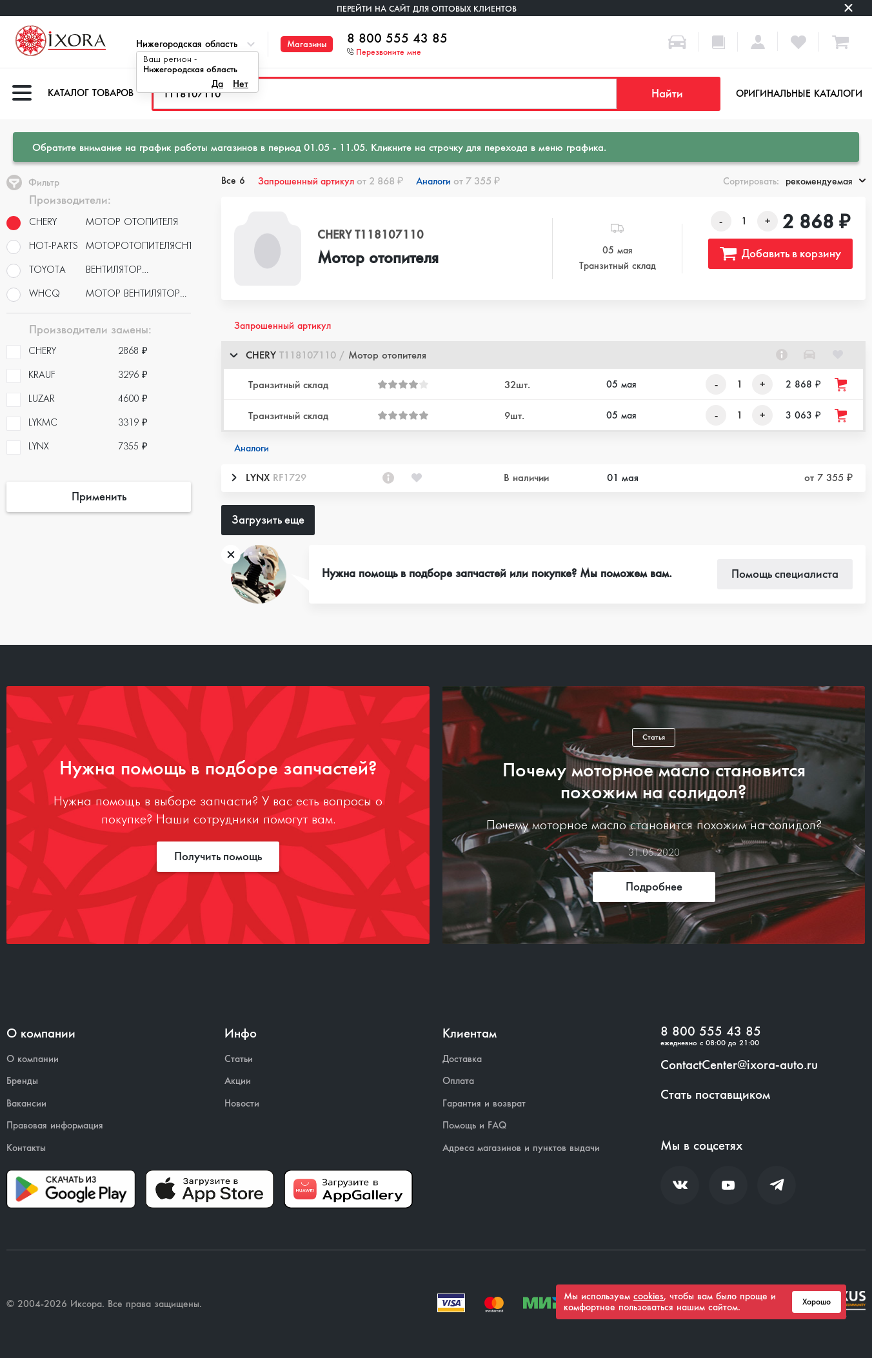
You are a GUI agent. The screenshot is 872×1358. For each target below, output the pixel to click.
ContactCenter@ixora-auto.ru (739, 1065)
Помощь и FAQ (474, 1125)
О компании (32, 1059)
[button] (543, 355)
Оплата (458, 1081)
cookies (648, 1296)
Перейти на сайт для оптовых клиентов (427, 8)
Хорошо (816, 1302)
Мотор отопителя (378, 258)
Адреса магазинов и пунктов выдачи (521, 1148)
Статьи (238, 1059)
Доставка (462, 1059)
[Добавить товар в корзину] (841, 384)
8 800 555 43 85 (397, 39)
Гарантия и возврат (484, 1103)
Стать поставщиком (715, 1095)
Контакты (26, 1148)
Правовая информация (54, 1125)
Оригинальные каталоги (799, 93)
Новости (241, 1103)
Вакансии (26, 1103)
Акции (237, 1081)
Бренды (22, 1081)
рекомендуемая (826, 181)
